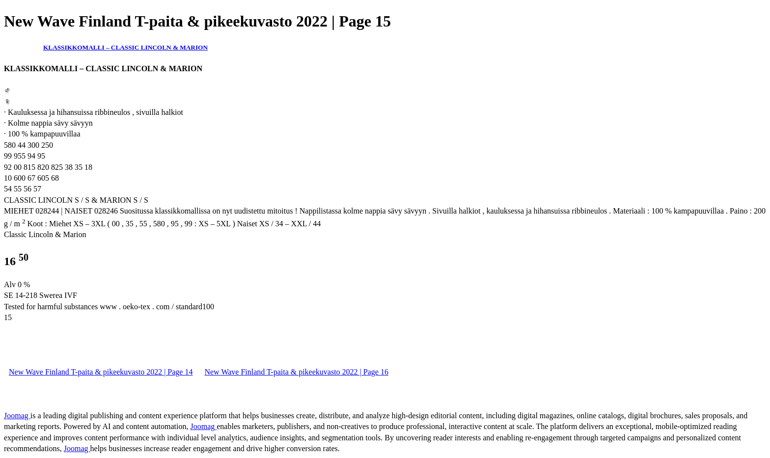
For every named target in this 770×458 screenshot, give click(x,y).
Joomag (17, 415)
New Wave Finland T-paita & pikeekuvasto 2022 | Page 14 (100, 372)
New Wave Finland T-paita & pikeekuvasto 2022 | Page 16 (296, 372)
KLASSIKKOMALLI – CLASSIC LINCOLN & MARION (125, 47)
